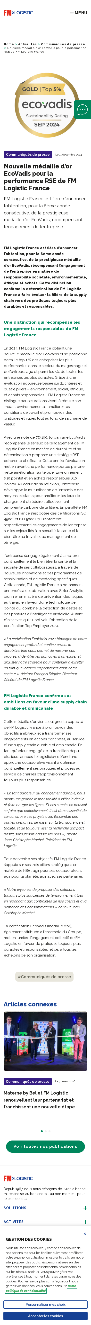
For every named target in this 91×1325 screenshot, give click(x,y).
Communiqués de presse (63, 44)
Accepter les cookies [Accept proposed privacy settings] (45, 1316)
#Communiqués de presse (44, 976)
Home (9, 44)
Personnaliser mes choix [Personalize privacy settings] (46, 1305)
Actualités (27, 44)
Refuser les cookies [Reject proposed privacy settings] (88, 1234)
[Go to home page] (18, 13)
